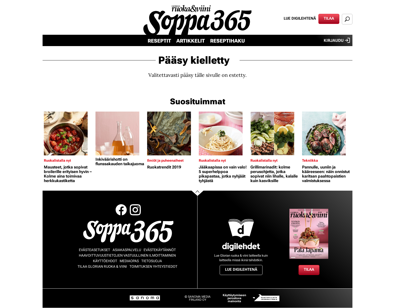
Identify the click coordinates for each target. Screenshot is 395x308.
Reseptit (159, 41)
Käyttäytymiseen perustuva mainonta (234, 298)
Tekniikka (310, 160)
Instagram (135, 209)
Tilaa (329, 18)
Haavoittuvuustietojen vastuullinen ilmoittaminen (127, 255)
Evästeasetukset (94, 250)
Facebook (121, 209)
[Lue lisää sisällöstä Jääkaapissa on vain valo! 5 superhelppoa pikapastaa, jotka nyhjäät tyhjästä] (223, 133)
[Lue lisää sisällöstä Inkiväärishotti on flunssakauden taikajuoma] (120, 133)
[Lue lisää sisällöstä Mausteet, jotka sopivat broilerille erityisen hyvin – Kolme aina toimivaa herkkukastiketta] (68, 133)
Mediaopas (129, 261)
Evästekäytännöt (160, 250)
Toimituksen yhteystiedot (153, 266)
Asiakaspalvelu (127, 250)
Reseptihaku (227, 41)
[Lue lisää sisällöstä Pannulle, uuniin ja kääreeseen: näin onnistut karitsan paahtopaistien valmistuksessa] (326, 133)
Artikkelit (190, 41)
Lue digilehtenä (300, 18)
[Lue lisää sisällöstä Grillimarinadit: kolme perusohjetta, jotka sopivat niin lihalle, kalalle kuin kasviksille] (275, 133)
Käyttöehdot (105, 261)
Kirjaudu (337, 40)
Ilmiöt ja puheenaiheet (165, 160)
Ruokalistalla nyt (57, 160)
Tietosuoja (151, 261)
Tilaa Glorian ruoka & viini (102, 266)
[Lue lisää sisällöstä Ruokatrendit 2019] (171, 133)
